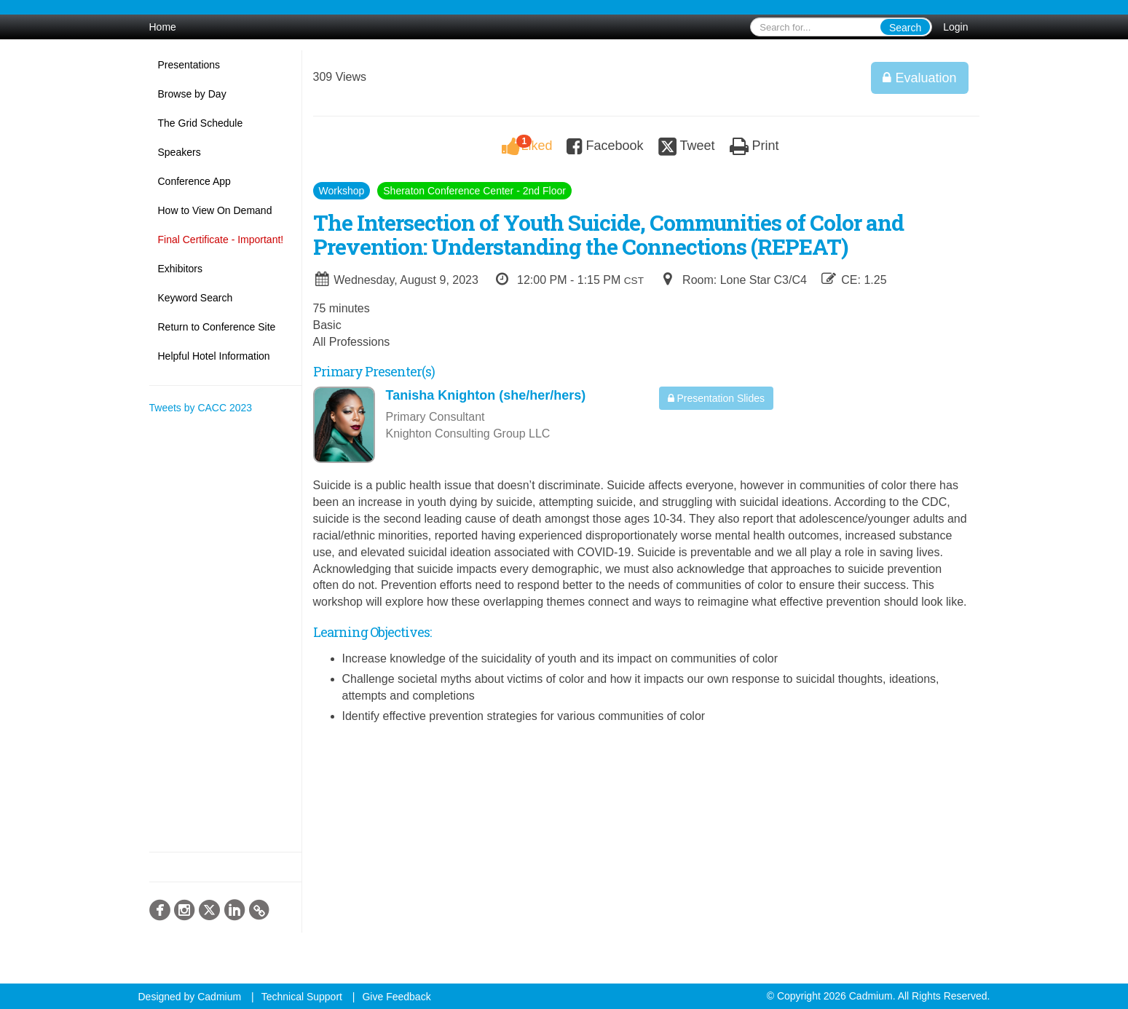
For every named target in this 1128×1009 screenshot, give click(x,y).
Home (162, 27)
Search (905, 27)
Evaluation (919, 78)
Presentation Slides (716, 398)
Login (955, 27)
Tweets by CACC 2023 (201, 408)
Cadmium (219, 996)
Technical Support (301, 996)
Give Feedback (396, 996)
